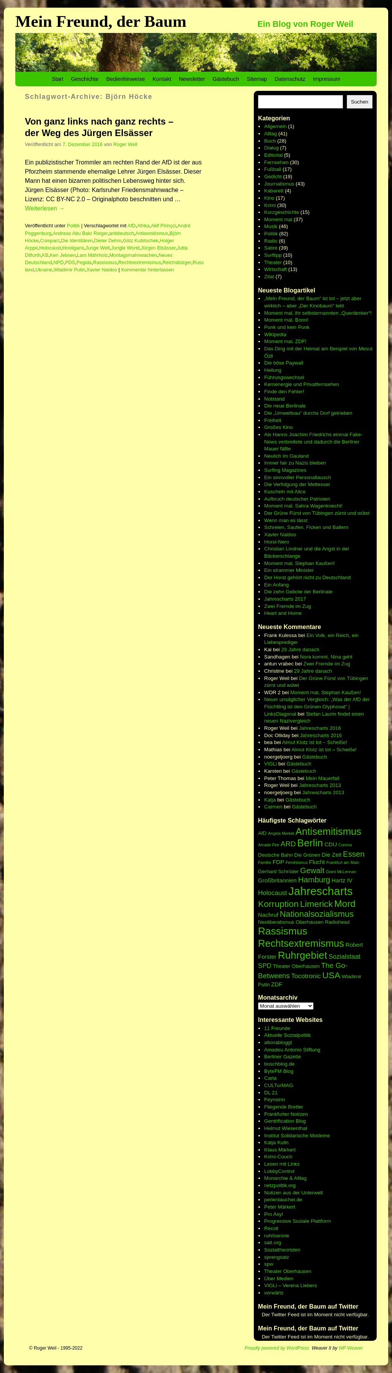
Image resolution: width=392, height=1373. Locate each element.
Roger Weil (125, 144)
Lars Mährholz (92, 255)
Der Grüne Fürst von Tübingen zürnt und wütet (316, 513)
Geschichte (85, 79)
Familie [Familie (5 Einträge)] (264, 862)
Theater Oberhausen (287, 1271)
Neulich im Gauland (286, 456)
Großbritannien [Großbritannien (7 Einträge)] (277, 880)
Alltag (270, 133)
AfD (131, 225)
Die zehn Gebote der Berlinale (298, 592)
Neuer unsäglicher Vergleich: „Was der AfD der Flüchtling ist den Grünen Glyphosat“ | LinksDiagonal (317, 706)
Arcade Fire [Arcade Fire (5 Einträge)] (268, 845)
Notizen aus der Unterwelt (293, 1193)
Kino (269, 198)
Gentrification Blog (285, 1121)
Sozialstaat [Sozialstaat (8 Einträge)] (344, 956)
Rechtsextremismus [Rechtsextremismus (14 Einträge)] (301, 943)
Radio (271, 241)
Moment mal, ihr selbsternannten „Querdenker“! (318, 313)
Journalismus (279, 184)
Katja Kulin (276, 1142)
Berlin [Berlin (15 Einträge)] (310, 843)
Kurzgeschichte (281, 212)
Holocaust (50, 248)
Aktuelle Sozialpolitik (287, 1035)
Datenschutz (290, 79)
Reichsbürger (176, 262)
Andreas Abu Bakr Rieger (80, 233)
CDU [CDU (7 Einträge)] (330, 844)
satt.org (272, 1242)
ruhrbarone (276, 1235)
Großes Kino (278, 427)
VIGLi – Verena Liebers (290, 1285)
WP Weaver (351, 1348)
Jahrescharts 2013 (320, 785)
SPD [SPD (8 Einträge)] (264, 965)
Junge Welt (97, 248)
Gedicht (273, 176)
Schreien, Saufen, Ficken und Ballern (306, 527)
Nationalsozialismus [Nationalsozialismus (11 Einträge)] (317, 914)
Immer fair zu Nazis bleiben (295, 463)
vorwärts (273, 1293)
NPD (58, 262)
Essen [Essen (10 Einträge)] (354, 854)
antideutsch (121, 233)
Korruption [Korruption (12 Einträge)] (278, 904)
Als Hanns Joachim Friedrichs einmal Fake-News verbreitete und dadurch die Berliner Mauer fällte (313, 442)
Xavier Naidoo (102, 270)
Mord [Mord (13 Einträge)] (345, 903)
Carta (270, 1078)
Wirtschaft (275, 269)
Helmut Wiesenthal (285, 1128)
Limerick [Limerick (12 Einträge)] (316, 904)
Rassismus (105, 262)
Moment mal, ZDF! (285, 341)
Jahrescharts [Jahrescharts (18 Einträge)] (320, 891)
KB (45, 255)
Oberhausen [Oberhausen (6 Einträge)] (309, 922)
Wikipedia (275, 334)
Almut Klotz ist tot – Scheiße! (314, 742)
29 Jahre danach (300, 649)
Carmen (273, 807)
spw (268, 1264)
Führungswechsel (284, 377)
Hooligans (73, 248)
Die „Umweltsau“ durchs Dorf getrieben (308, 413)
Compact (50, 240)
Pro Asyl (273, 1214)
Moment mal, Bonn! (286, 320)
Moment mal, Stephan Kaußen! (299, 563)
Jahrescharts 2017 (285, 599)
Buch (270, 141)
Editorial (273, 155)
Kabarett (273, 191)
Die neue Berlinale (285, 406)
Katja (270, 800)
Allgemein (275, 126)
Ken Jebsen (62, 255)
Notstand (274, 399)
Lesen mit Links (282, 1164)
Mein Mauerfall (322, 778)
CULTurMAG (278, 1085)
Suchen (359, 102)
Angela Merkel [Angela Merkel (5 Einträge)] (281, 833)
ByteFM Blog (278, 1071)
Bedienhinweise (125, 79)
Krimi (270, 205)
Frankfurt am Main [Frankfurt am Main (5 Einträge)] (342, 862)
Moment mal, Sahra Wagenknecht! (303, 506)
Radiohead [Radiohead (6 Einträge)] (337, 922)
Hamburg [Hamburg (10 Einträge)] (314, 879)
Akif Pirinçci (163, 225)
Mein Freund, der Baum (100, 21)
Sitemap (257, 79)
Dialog (271, 148)
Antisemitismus (152, 233)
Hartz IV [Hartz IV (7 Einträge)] (342, 880)
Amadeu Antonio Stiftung (292, 1050)
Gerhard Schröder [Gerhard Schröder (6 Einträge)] (278, 871)
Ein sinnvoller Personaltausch (297, 477)
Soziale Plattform (311, 1221)
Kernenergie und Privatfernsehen (301, 384)
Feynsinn (274, 1099)
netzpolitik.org (280, 1185)
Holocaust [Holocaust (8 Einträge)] (272, 893)
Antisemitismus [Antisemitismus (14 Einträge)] (328, 831)
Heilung (272, 370)
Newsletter (192, 79)
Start (57, 79)
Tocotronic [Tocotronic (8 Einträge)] (306, 976)
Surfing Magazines (285, 470)
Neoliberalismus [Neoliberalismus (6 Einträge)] (276, 922)
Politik (73, 225)
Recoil (271, 1228)
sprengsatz (276, 1257)
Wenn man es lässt (285, 520)
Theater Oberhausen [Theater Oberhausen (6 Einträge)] (296, 966)
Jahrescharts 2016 (320, 728)
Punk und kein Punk (287, 327)
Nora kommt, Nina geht (326, 657)
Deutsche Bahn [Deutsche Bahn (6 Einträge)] (275, 855)
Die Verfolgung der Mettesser (297, 484)
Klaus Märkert (280, 1150)
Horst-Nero (276, 542)
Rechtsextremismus (139, 262)
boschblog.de (279, 1064)
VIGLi (270, 764)
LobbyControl (279, 1171)
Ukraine (44, 270)
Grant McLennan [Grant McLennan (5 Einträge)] (341, 871)
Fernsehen (276, 162)
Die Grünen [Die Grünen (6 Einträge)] (307, 855)
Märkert (286, 1207)
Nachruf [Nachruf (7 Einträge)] (268, 915)
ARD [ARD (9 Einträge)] (288, 844)
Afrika (143, 225)
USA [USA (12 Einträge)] (331, 975)
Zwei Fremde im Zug (287, 606)
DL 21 (271, 1092)
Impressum (326, 79)
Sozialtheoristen (282, 1250)
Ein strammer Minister (289, 570)
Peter (271, 1207)
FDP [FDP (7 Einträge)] (278, 862)
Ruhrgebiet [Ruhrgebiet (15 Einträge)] (302, 955)
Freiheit (272, 420)
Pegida (84, 262)
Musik (271, 226)
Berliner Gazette (282, 1056)
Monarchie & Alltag (285, 1178)
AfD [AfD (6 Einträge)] (262, 833)
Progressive (278, 1221)
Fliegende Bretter (283, 1107)
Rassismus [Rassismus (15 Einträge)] (282, 931)
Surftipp (273, 255)
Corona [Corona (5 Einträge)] (345, 845)
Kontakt (161, 79)
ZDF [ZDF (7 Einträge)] (276, 984)
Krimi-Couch (278, 1156)
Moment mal (278, 219)
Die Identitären (77, 240)
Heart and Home (283, 613)
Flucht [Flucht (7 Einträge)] (317, 862)
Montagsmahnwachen (133, 255)
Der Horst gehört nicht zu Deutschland (307, 577)
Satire (271, 248)
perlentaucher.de (283, 1199)
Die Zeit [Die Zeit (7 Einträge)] (331, 854)
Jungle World (125, 248)
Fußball (272, 169)
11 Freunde (277, 1028)
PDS (70, 262)
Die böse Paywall (283, 363)
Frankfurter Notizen (286, 1114)
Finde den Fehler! (284, 391)
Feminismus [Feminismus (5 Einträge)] (296, 862)
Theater (273, 262)
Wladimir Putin (69, 270)
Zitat (269, 276)
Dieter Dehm (108, 240)
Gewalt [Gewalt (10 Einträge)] (312, 870)
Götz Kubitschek (140, 240)
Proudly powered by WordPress (277, 1348)
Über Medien (278, 1278)
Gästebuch (225, 79)
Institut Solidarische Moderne (297, 1135)
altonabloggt (278, 1042)
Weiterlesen (45, 208)
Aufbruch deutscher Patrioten (297, 499)
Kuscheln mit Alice (284, 491)
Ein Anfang (276, 585)
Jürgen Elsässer (158, 248)
